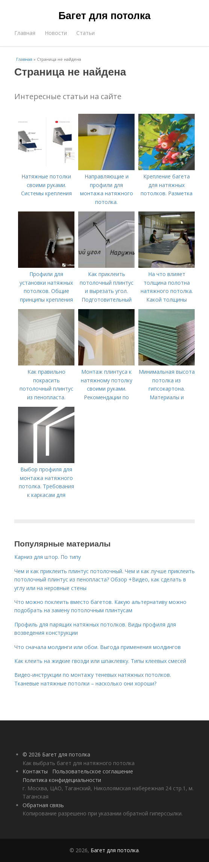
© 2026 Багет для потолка (56, 754)
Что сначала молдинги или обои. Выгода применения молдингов (97, 647)
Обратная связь (43, 805)
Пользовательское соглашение (92, 771)
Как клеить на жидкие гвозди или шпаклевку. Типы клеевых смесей (100, 660)
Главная (24, 32)
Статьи (85, 32)
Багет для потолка (104, 15)
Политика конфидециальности (62, 779)
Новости (56, 32)
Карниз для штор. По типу (47, 556)
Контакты (35, 771)
